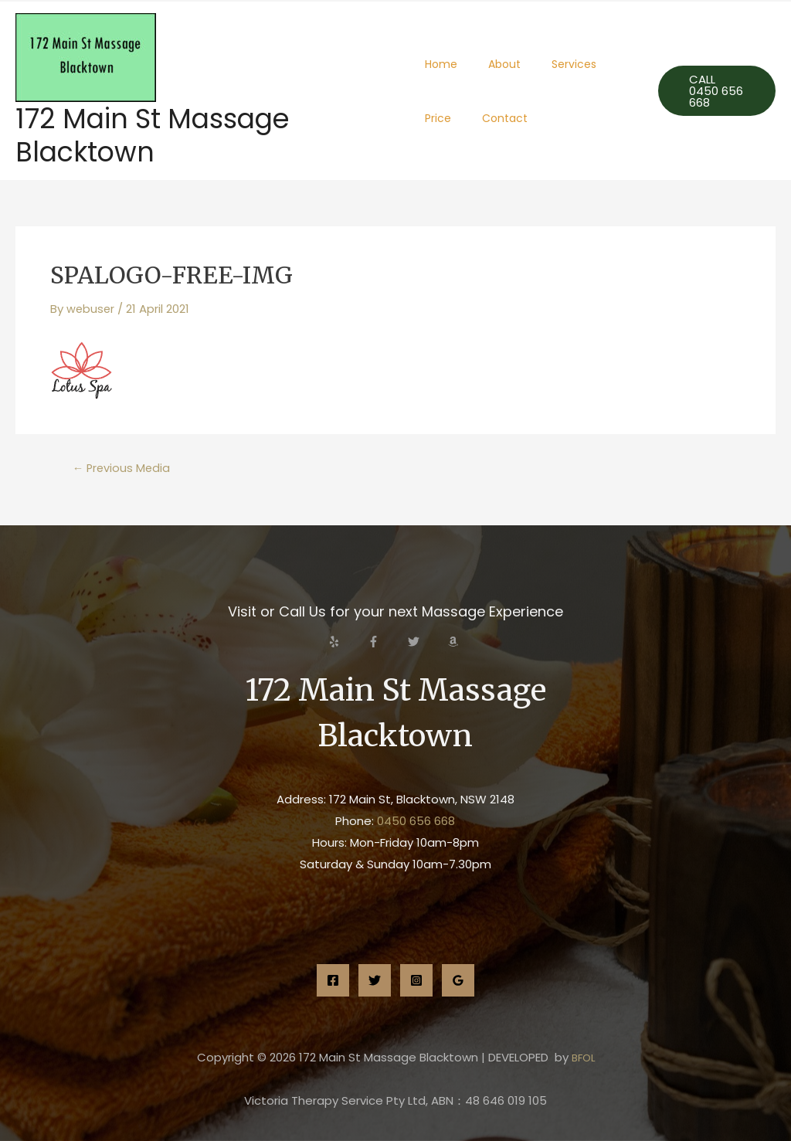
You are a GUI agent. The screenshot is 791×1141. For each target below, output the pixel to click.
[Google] (458, 980)
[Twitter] (374, 980)
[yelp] (346, 641)
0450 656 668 (416, 821)
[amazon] (455, 641)
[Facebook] (333, 980)
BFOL (583, 1057)
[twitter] (426, 641)
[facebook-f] (386, 641)
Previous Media (123, 468)
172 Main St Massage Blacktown (152, 135)
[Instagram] (416, 980)
